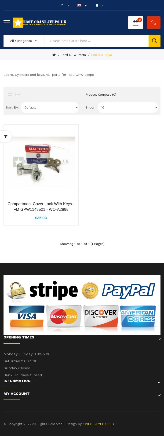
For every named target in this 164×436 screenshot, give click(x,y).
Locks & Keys (101, 55)
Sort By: (12, 107)
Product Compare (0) (101, 94)
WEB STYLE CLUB (99, 424)
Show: (90, 107)
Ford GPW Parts (73, 55)
